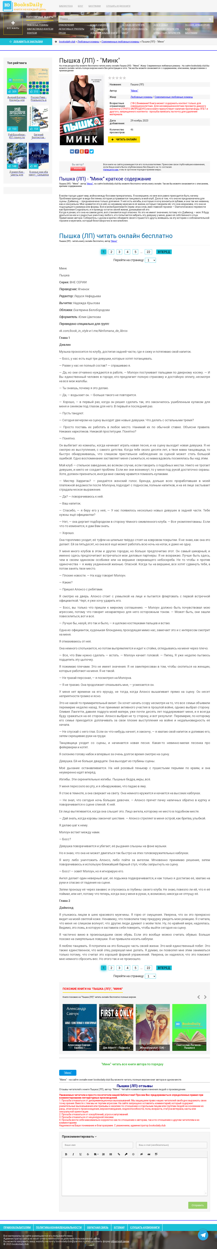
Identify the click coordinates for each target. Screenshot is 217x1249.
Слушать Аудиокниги (118, 6)
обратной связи (120, 1241)
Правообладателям (17, 1227)
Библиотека (66, 6)
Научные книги (98, 29)
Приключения (66, 25)
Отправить (198, 1205)
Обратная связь (97, 1227)
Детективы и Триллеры (71, 29)
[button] (66, 1154)
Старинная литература (166, 29)
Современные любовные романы (174, 97)
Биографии (95, 6)
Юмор (125, 33)
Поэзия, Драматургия (197, 25)
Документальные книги (103, 33)
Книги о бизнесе (99, 25)
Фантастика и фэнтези (40, 29)
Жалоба (78, 168)
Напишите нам (110, 169)
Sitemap (119, 1227)
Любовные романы (37, 25)
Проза (62, 33)
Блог (80, 6)
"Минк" (134, 90)
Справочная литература (166, 33)
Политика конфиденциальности (59, 1227)
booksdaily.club (26, 6)
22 (148, 252)
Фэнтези (32, 33)
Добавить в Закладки (26, 41)
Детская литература (133, 25)
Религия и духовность (134, 29)
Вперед (164, 252)
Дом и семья (160, 25)
